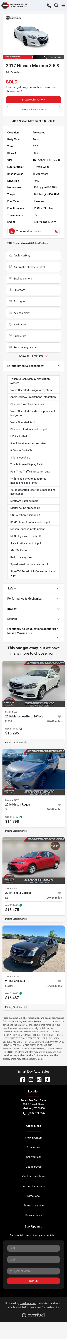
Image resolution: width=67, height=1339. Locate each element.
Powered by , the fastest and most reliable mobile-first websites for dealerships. (33, 1308)
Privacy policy (33, 1215)
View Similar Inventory (33, 109)
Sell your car (33, 1157)
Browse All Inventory (33, 99)
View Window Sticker (33, 231)
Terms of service (34, 1205)
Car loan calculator (33, 1176)
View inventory (33, 1137)
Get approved (33, 1166)
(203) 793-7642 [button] (34, 1113)
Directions (33, 1196)
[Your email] (33, 1270)
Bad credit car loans (33, 1186)
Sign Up (33, 1280)
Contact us (33, 1147)
